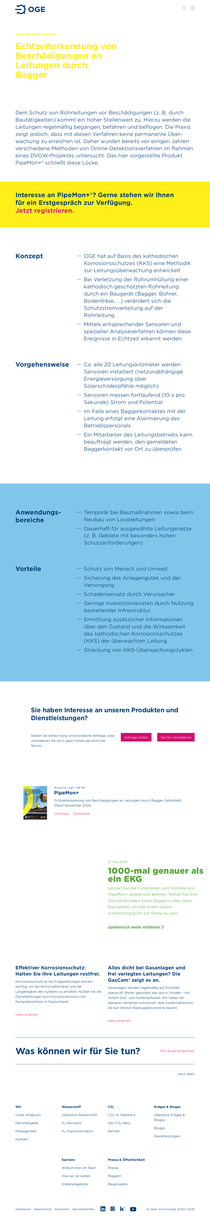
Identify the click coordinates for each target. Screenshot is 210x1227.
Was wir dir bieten (76, 1176)
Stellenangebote (75, 1184)
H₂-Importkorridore (77, 1131)
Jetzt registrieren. (44, 210)
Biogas (159, 1128)
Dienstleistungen (167, 1136)
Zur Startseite (30, 9)
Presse (113, 1168)
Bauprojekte (118, 1184)
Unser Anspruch (28, 1115)
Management (25, 1131)
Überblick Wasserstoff (79, 1115)
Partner (114, 1131)
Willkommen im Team (79, 1168)
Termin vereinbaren (175, 737)
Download (81, 813)
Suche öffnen (184, 8)
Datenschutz (43, 1209)
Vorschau (61, 813)
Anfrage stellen (136, 737)
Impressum (23, 1209)
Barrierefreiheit (83, 1209)
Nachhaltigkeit (27, 1123)
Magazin (114, 1176)
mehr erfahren (26, 1014)
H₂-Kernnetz (71, 1123)
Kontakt (21, 1139)
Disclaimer (62, 1209)
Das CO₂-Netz (119, 1123)
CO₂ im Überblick (122, 1115)
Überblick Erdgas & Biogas (169, 1117)
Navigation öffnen (192, 8)
